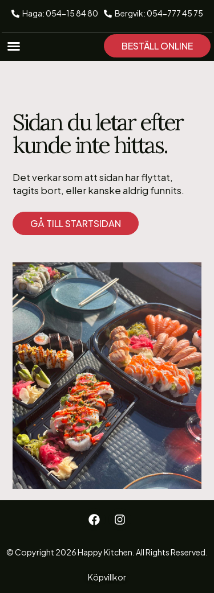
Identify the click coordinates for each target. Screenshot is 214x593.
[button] (13, 46)
